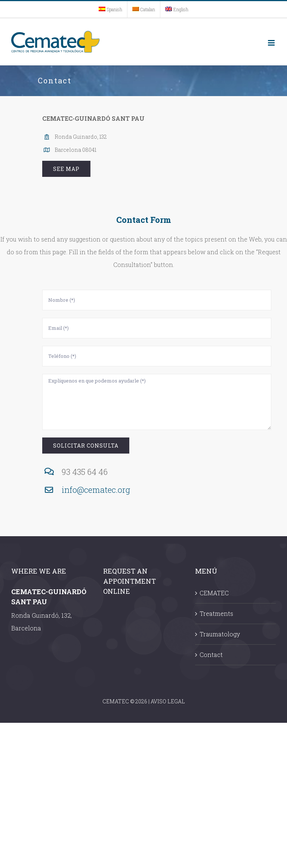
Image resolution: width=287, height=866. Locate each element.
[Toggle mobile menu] (272, 43)
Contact (211, 654)
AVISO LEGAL (168, 701)
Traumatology (220, 634)
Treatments (216, 613)
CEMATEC (214, 593)
